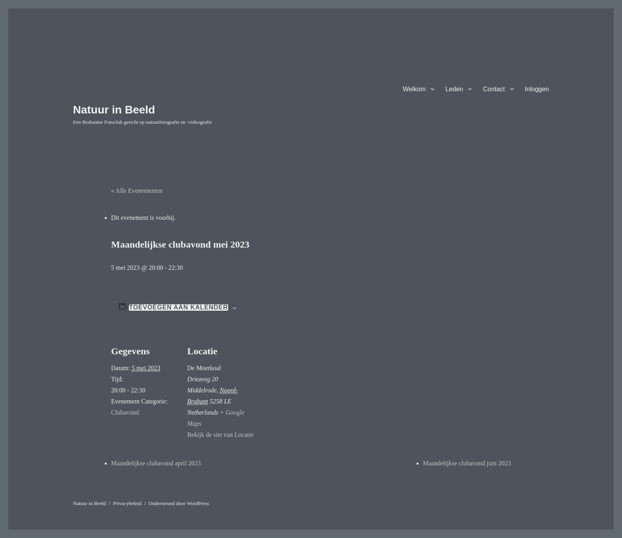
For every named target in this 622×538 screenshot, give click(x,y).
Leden (454, 89)
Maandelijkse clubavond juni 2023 (467, 463)
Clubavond (125, 412)
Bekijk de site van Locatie (220, 434)
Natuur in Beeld (114, 110)
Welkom (414, 89)
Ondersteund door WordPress (178, 503)
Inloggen (537, 89)
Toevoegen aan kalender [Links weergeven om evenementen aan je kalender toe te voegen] (178, 307)
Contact (494, 89)
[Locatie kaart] (305, 385)
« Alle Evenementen (137, 190)
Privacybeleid (127, 503)
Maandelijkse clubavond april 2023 (156, 463)
